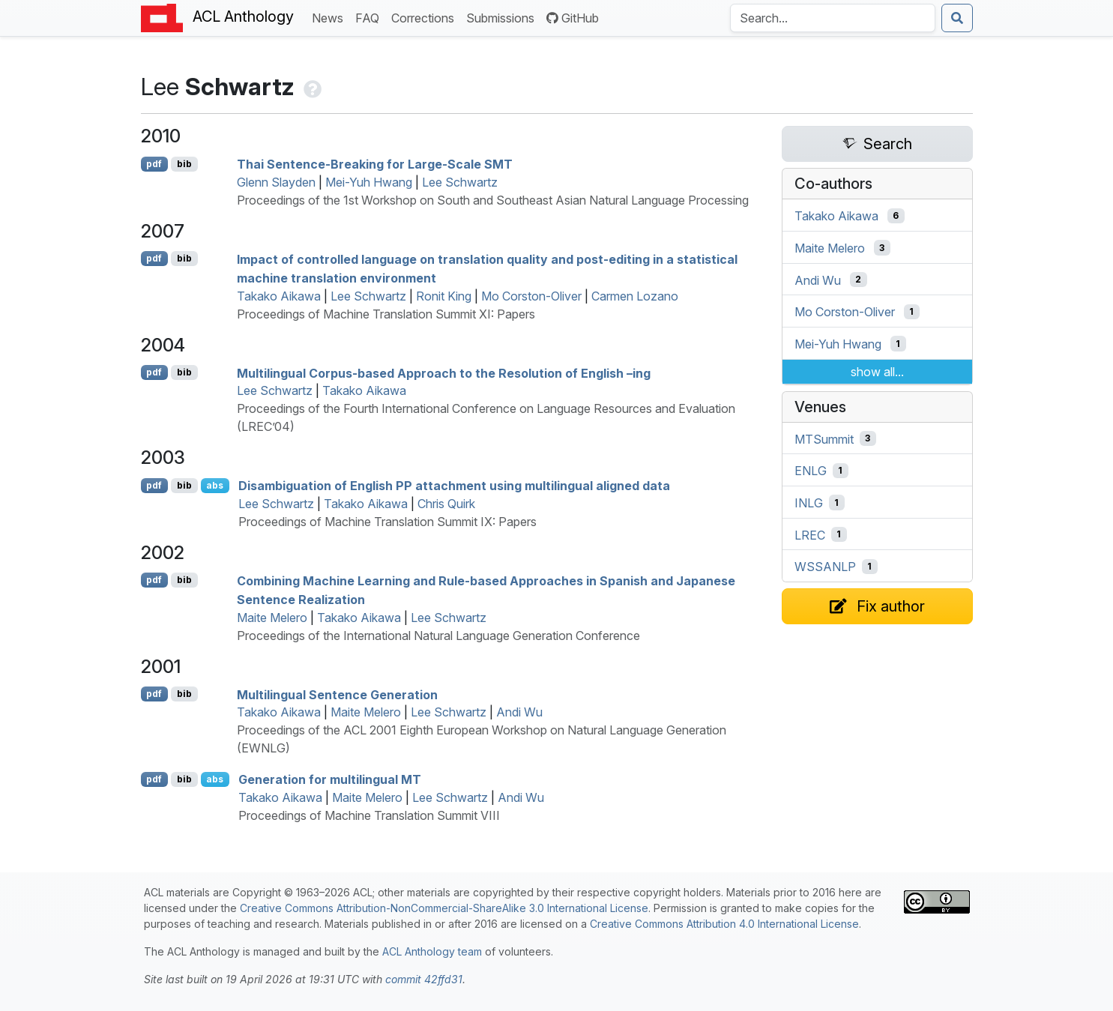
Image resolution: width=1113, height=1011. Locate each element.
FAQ (370, 16)
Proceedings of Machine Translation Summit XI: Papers (386, 314)
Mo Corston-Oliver (531, 296)
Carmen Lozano (634, 296)
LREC (809, 534)
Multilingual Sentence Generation (337, 693)
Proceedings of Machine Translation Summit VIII (369, 815)
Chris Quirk (446, 503)
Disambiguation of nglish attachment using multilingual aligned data (454, 485)
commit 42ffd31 (423, 979)
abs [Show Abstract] (214, 485)
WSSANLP (825, 566)
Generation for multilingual (329, 779)
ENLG (810, 470)
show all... (877, 371)
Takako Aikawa (279, 296)
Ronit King (443, 296)
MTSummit (824, 438)
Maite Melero (272, 617)
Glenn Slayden (276, 182)
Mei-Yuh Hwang (368, 182)
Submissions (503, 16)
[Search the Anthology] (832, 18)
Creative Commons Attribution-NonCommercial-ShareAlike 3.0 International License (444, 908)
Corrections (425, 16)
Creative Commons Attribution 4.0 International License (724, 923)
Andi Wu (519, 711)
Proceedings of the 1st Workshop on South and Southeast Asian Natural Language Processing (493, 200)
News (330, 16)
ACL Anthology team (432, 951)
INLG (808, 502)
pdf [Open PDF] (154, 163)
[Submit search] (957, 18)
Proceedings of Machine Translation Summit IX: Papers (387, 521)
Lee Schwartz (460, 182)
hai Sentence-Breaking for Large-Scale (375, 164)
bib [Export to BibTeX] (184, 163)
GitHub (572, 17)
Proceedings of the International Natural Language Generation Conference (438, 635)
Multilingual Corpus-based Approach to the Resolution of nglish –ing (444, 372)
